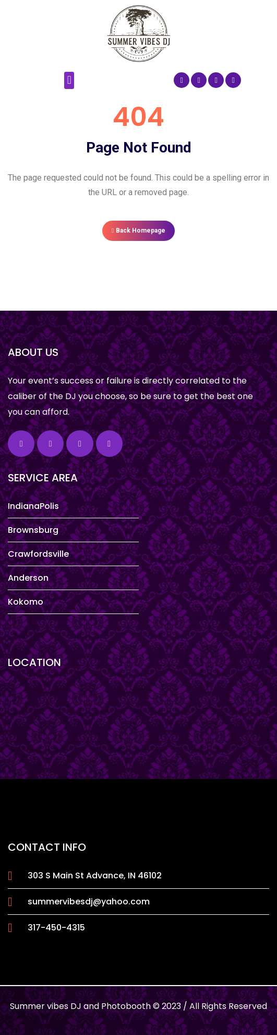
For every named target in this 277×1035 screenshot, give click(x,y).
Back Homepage (138, 230)
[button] (69, 80)
